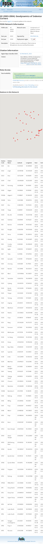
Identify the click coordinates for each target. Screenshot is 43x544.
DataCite (28, 64)
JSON (32, 64)
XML (36, 64)
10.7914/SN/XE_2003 (26, 54)
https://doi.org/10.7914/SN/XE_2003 (31, 63)
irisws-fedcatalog (29, 85)
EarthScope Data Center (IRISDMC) (25, 75)
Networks (10, 9)
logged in (9, 21)
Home (3, 9)
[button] (16, 117)
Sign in (40, 9)
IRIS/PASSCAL (34, 36)
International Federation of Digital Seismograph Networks (21, 541)
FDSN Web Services (18, 80)
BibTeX (39, 64)
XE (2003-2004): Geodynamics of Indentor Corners (17, 11)
